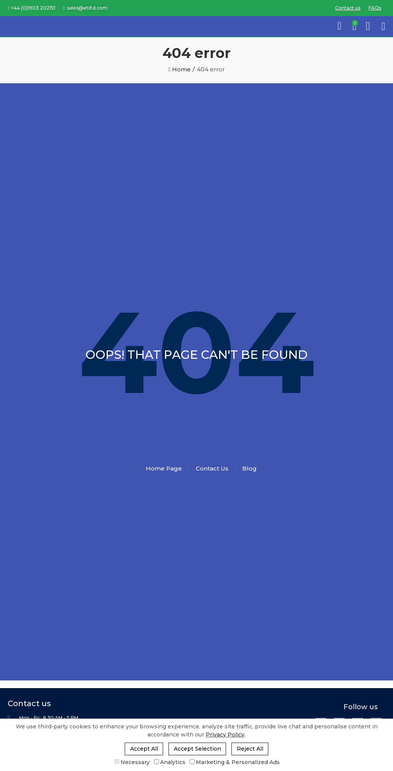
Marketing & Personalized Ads (235, 762)
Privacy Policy (225, 734)
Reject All (250, 748)
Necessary (132, 762)
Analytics (169, 762)
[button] (31, 8)
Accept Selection (197, 748)
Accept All (144, 748)
